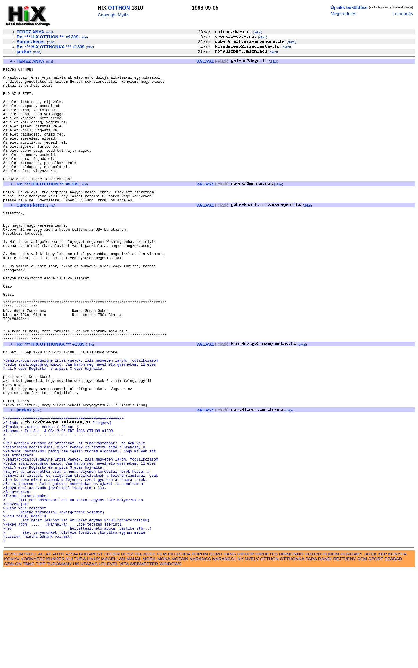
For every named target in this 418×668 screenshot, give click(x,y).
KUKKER (55, 656)
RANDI (325, 656)
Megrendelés (343, 13)
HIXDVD (313, 651)
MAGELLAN (113, 656)
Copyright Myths (114, 14)
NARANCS (200, 656)
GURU (215, 651)
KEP (382, 651)
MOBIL (149, 656)
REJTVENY (344, 656)
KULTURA (76, 656)
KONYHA (397, 651)
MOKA (163, 656)
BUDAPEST (91, 651)
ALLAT (44, 651)
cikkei (257, 32)
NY (240, 656)
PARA (311, 656)
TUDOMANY (59, 661)
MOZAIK (179, 656)
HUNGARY (351, 651)
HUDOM (330, 651)
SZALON (13, 661)
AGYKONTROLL (20, 651)
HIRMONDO (291, 651)
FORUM (200, 651)
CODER (112, 651)
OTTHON (119, 8)
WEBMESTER (144, 661)
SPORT (375, 656)
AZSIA (71, 651)
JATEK (370, 651)
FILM (162, 651)
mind (49, 32)
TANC (29, 661)
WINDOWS (170, 661)
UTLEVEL (108, 661)
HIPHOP (245, 651)
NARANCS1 (224, 656)
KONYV (11, 656)
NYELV (252, 656)
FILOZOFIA (179, 651)
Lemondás (402, 13)
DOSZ (127, 651)
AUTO (58, 651)
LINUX (93, 656)
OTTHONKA (292, 656)
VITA (124, 661)
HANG (229, 651)
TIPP (40, 661)
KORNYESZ (33, 656)
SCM (362, 656)
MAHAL (133, 656)
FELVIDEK (144, 651)
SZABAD (393, 656)
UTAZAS (89, 661)
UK (76, 661)
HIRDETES (266, 651)
